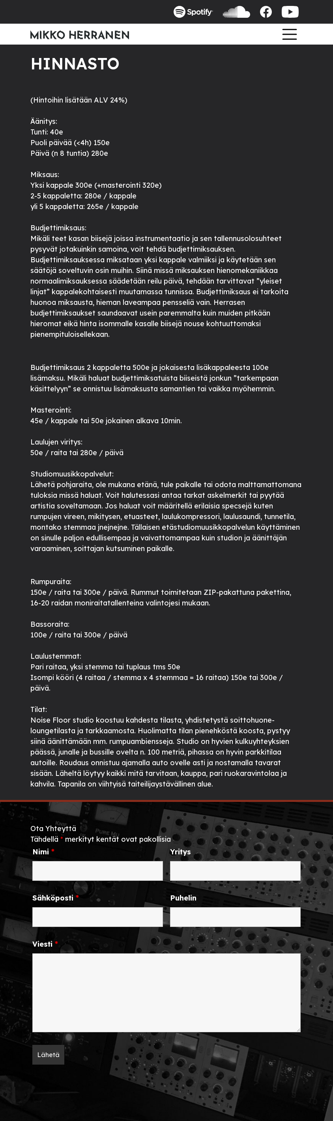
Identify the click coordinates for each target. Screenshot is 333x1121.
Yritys (180, 852)
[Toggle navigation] (290, 34)
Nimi (43, 852)
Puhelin (183, 898)
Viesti (45, 944)
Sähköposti (55, 898)
